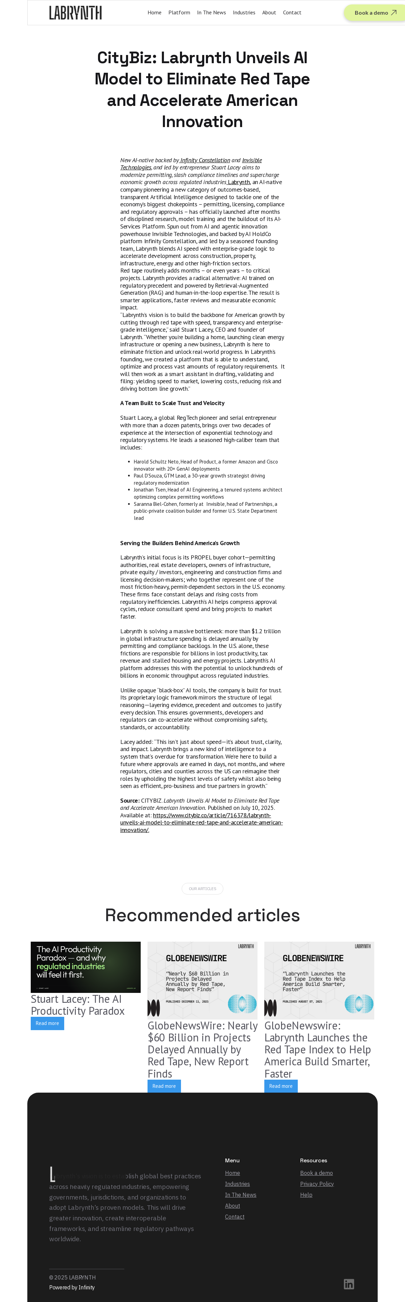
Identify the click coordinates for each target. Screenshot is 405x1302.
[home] (76, 12)
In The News (211, 12)
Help (306, 1194)
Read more (47, 1023)
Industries (244, 12)
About (269, 12)
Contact (292, 12)
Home (155, 12)
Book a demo (316, 1172)
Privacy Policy (317, 1183)
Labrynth (238, 182)
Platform (179, 12)
